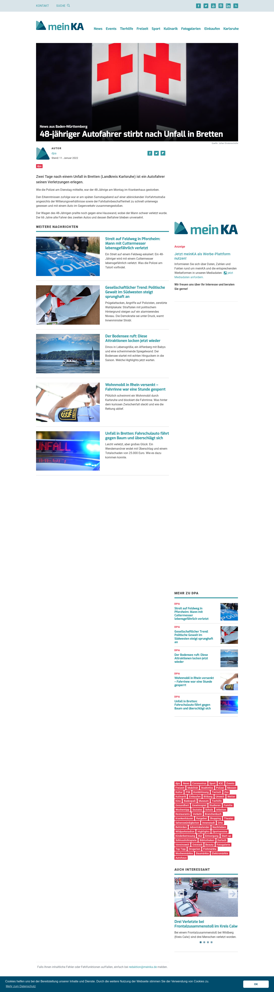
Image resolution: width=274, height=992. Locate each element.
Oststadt (197, 844)
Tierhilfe (126, 29)
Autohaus (181, 857)
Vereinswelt (182, 844)
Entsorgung (211, 835)
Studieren (215, 805)
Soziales (197, 809)
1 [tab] (201, 942)
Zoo (226, 792)
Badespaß (190, 800)
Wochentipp (182, 809)
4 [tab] (211, 942)
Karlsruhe (231, 29)
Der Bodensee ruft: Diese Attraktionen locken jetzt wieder (132, 338)
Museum (204, 800)
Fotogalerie (223, 844)
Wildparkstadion (185, 831)
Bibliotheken (207, 840)
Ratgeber (201, 818)
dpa (54, 153)
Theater (228, 818)
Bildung (208, 796)
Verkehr (197, 814)
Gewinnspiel (199, 805)
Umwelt (220, 796)
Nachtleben (219, 827)
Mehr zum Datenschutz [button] (21, 986)
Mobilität (193, 787)
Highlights (204, 831)
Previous (179, 893)
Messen (231, 787)
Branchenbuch (213, 814)
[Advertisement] (206, 179)
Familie (228, 805)
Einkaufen (212, 29)
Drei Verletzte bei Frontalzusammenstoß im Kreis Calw (205, 924)
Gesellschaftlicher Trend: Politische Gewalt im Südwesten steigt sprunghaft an (135, 292)
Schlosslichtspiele (186, 840)
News (98, 29)
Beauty (209, 844)
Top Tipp (181, 849)
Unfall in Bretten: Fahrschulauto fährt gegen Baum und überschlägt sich (137, 436)
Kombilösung (201, 792)
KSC (221, 783)
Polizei (220, 787)
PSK (188, 792)
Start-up (226, 835)
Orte (220, 822)
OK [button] (256, 984)
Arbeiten (221, 809)
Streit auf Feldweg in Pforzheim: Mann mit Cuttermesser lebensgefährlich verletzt (132, 243)
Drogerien (194, 849)
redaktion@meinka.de (143, 967)
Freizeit (142, 29)
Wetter (231, 796)
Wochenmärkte (184, 853)
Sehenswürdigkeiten (187, 822)
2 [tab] (204, 942)
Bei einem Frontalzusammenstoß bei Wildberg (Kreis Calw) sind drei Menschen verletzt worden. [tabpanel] (206, 908)
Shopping (215, 818)
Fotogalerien (191, 29)
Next (232, 893)
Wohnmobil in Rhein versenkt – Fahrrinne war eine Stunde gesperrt (135, 387)
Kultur (179, 792)
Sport (156, 29)
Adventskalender (200, 827)
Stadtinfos (207, 787)
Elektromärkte (220, 853)
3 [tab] (208, 942)
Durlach (221, 840)
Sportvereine (219, 831)
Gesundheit (182, 805)
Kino (178, 800)
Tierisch (216, 792)
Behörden (181, 827)
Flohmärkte (209, 849)
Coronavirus (199, 783)
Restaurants (183, 814)
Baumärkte (202, 853)
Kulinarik (171, 29)
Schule (209, 809)
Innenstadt (208, 822)
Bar (200, 835)
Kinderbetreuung (185, 835)
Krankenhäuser (184, 818)
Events (111, 29)
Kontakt (42, 5)
